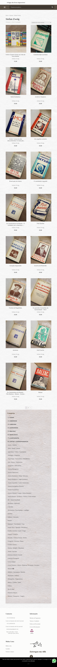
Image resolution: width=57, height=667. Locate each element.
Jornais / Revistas (12, 551)
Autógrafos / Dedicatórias (14, 465)
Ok (28, 664)
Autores (11, 15)
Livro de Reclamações (35, 627)
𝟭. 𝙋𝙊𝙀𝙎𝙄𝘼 (11, 417)
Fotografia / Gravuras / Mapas (15, 541)
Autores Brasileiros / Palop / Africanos (18, 476)
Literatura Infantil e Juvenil (15, 555)
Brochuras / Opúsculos (14, 503)
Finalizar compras (10, 651)
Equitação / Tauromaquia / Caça (16, 524)
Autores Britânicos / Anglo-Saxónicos (18, 479)
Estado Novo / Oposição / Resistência (17, 527)
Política (10, 586)
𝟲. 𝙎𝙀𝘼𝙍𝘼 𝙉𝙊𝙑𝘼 (13, 434)
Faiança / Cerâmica (13, 534)
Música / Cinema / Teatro (14, 582)
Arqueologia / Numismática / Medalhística (19, 458)
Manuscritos (11, 568)
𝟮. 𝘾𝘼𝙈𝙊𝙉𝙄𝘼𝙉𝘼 (12, 421)
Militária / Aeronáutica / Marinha (16, 572)
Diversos (10, 513)
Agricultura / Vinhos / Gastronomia (17, 452)
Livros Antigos (12, 561)
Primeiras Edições (12, 592)
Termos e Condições (34, 621)
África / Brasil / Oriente (14, 448)
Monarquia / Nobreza (13, 575)
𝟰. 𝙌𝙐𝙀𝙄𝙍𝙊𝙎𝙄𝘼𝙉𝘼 (13, 428)
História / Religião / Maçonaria (16, 548)
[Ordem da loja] (41, 22)
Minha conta (8, 646)
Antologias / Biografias (14, 455)
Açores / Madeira (12, 445)
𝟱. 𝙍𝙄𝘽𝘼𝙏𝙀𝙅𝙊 (11, 431)
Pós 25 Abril (11, 589)
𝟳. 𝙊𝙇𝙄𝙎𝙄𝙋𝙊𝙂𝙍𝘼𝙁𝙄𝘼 (13, 438)
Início (7, 15)
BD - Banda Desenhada (14, 500)
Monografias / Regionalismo (15, 579)
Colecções (10, 506)
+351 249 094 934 (11, 623)
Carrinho (8, 648)
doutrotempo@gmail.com (12, 629)
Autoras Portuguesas (13, 469)
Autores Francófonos (13, 489)
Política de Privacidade (35, 624)
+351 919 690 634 (11, 618)
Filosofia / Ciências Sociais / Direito (17, 537)
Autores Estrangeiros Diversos (16, 486)
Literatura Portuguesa (13, 558)
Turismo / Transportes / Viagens (16, 596)
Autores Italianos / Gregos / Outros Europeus (19, 493)
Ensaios (10, 520)
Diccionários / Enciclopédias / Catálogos (18, 510)
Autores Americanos (13, 472)
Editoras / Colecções (13, 517)
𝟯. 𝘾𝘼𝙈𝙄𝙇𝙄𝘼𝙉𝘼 (12, 424)
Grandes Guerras (12, 544)
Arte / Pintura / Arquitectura (15, 462)
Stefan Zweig (15, 58)
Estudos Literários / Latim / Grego (17, 531)
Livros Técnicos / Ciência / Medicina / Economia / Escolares (23, 565)
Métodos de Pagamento (35, 618)
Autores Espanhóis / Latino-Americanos (18, 483)
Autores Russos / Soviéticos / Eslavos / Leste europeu (22, 496)
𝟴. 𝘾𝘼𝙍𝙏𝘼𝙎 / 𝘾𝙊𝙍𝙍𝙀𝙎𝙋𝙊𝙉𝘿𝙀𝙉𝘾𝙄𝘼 (18, 441)
